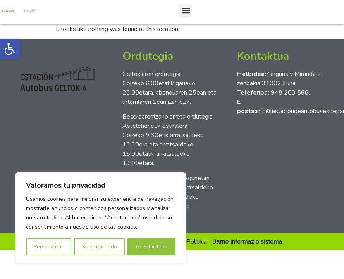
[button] (10, 49)
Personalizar (48, 246)
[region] (100, 218)
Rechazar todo (99, 246)
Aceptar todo (152, 246)
